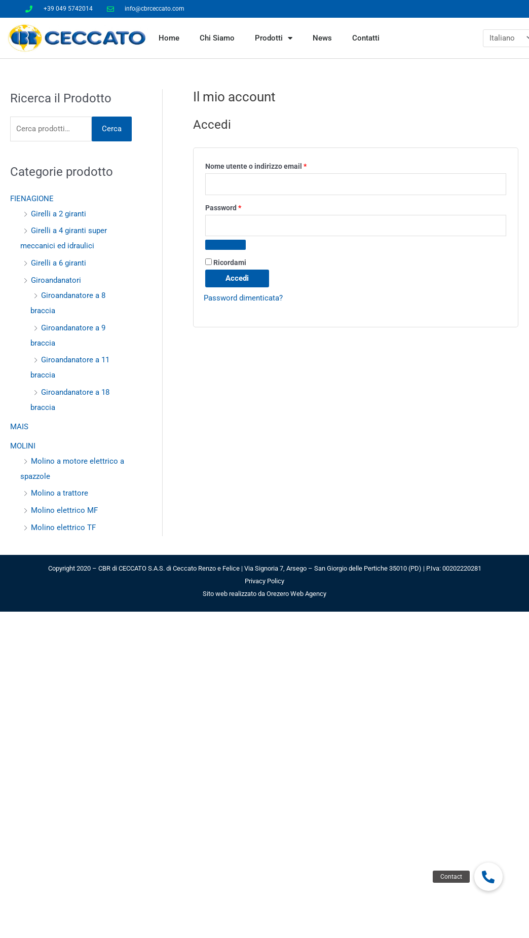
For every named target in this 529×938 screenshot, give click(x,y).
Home (169, 38)
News (322, 38)
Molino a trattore (59, 493)
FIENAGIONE (32, 198)
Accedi (237, 278)
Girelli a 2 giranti (58, 213)
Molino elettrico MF (64, 510)
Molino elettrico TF (63, 527)
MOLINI (22, 446)
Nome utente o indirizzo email (270, 165)
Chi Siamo (217, 38)
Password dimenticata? (243, 298)
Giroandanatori (56, 280)
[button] (488, 876)
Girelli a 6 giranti (58, 263)
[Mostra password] (225, 245)
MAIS (19, 426)
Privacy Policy (264, 581)
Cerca (112, 128)
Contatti (366, 38)
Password (238, 206)
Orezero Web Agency (296, 593)
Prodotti (273, 38)
